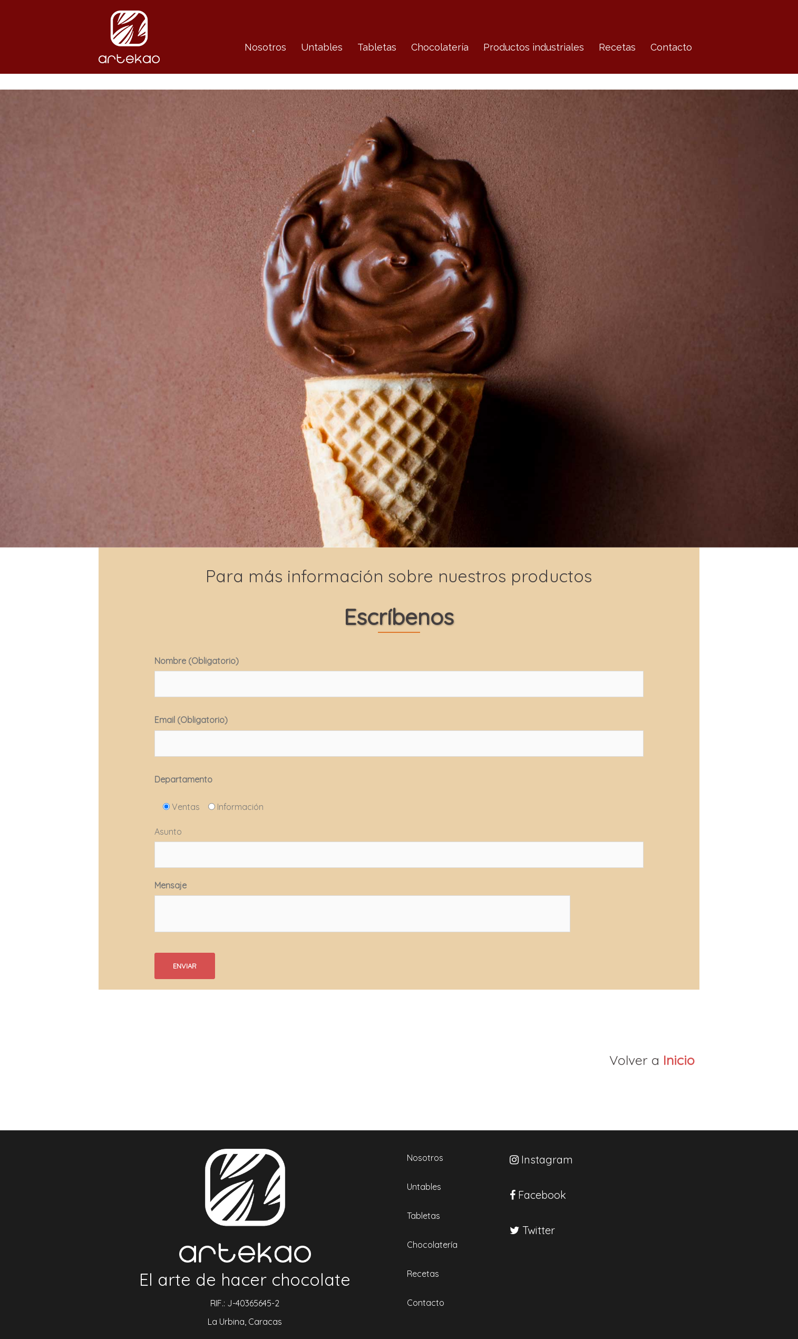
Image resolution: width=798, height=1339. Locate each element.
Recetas (617, 47)
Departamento (183, 779)
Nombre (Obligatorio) (399, 676)
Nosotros (265, 47)
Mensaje (362, 908)
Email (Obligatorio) (399, 735)
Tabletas (376, 47)
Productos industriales (533, 47)
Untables (322, 47)
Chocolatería (440, 47)
